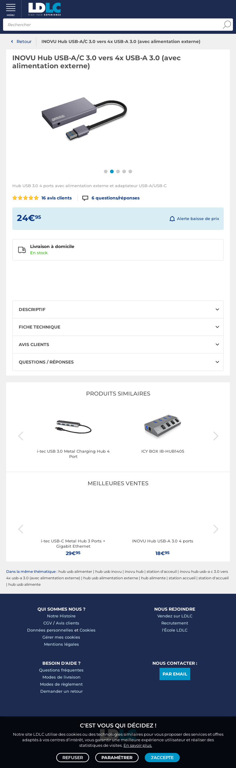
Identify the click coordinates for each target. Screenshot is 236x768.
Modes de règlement (61, 684)
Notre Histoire (61, 615)
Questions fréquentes (61, 670)
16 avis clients (42, 198)
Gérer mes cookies (61, 637)
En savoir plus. (138, 745)
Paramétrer (116, 757)
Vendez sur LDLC (174, 615)
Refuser (72, 757)
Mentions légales (61, 644)
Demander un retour (61, 691)
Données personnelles (50, 630)
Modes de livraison (61, 677)
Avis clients (67, 622)
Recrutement (174, 622)
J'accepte (162, 757)
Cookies (88, 630)
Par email (175, 674)
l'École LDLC (174, 630)
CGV (47, 622)
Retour (24, 41)
